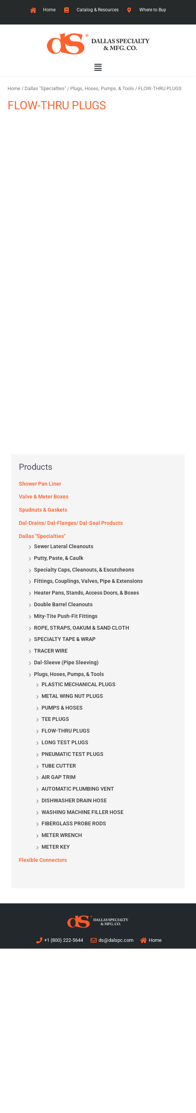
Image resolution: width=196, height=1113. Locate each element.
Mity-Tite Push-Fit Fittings (65, 616)
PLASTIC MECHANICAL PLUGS (79, 684)
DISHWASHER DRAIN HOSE (74, 800)
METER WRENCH (62, 835)
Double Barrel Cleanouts (63, 604)
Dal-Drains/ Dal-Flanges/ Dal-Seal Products (71, 523)
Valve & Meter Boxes (43, 497)
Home (14, 88)
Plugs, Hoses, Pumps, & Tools (69, 674)
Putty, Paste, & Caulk (58, 558)
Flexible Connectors (43, 860)
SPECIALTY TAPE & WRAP (65, 639)
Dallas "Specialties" (42, 536)
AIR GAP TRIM (59, 777)
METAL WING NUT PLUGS (72, 696)
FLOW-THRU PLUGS (66, 731)
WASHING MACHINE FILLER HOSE (82, 812)
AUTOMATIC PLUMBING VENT (78, 789)
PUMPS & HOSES (62, 708)
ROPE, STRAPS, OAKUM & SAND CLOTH (81, 628)
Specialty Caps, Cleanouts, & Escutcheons (84, 570)
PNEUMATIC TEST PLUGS (72, 754)
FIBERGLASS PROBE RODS (74, 823)
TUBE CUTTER (59, 766)
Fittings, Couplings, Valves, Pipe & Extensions (88, 581)
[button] (98, 67)
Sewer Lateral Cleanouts (63, 546)
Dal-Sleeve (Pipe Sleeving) (66, 662)
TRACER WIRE (51, 651)
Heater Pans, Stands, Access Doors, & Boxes (86, 593)
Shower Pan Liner (40, 484)
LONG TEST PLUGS (65, 742)
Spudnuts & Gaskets (43, 510)
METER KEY (56, 847)
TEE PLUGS (55, 719)
